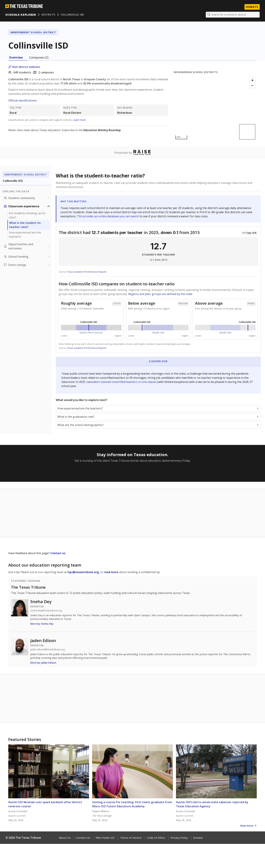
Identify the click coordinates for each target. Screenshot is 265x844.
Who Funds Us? (105, 838)
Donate (198, 838)
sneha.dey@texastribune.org (46, 610)
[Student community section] (27, 198)
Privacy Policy (179, 838)
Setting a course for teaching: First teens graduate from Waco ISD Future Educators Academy (132, 804)
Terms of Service (131, 838)
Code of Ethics (156, 838)
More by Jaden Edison (43, 662)
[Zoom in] (252, 80)
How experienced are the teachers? (25, 235)
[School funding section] (27, 256)
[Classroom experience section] (27, 206)
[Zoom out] (252, 85)
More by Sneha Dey (41, 624)
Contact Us (83, 838)
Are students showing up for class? (27, 215)
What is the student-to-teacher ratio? (25, 225)
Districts (48, 14)
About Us (65, 838)
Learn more (79, 120)
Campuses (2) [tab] (38, 58)
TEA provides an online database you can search (108, 216)
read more (111, 572)
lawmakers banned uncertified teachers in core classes (122, 382)
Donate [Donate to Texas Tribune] (252, 7)
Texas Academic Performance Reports (87, 271)
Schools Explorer (21, 15)
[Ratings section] (27, 265)
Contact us (57, 553)
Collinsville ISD (72, 14)
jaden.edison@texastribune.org (47, 649)
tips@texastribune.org (83, 572)
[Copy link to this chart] (249, 233)
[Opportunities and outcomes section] (27, 246)
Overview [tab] (16, 58)
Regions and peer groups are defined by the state (160, 294)
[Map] (215, 108)
